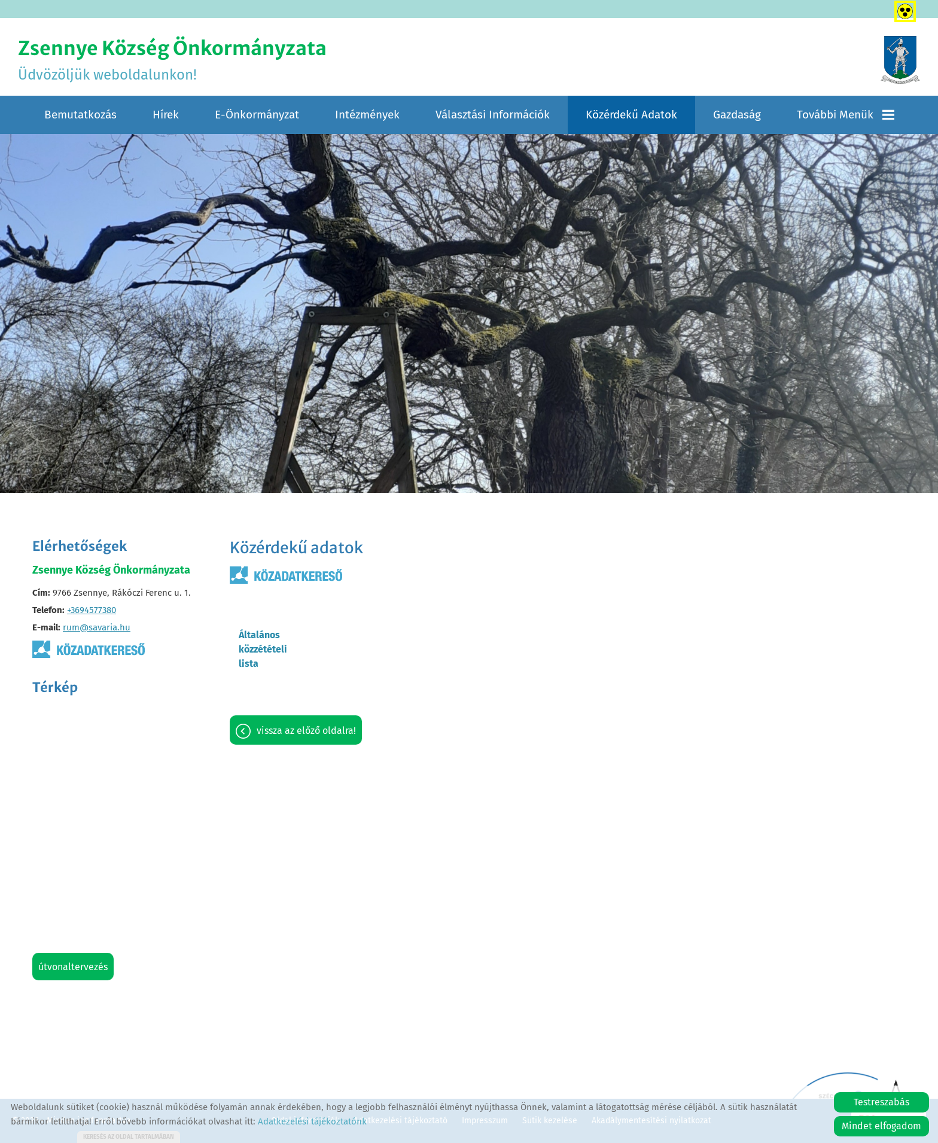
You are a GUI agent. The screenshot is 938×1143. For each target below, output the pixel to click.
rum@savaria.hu (96, 627)
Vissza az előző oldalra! (306, 730)
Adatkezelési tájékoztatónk (312, 1121)
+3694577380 (91, 610)
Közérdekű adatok (631, 114)
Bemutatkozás (80, 114)
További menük (845, 114)
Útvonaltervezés (73, 967)
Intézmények (367, 114)
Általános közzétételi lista (263, 649)
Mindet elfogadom (881, 1126)
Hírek (166, 114)
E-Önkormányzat (257, 114)
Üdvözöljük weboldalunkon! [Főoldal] (172, 59)
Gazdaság (737, 114)
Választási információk (493, 114)
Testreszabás (881, 1102)
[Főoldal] (900, 60)
